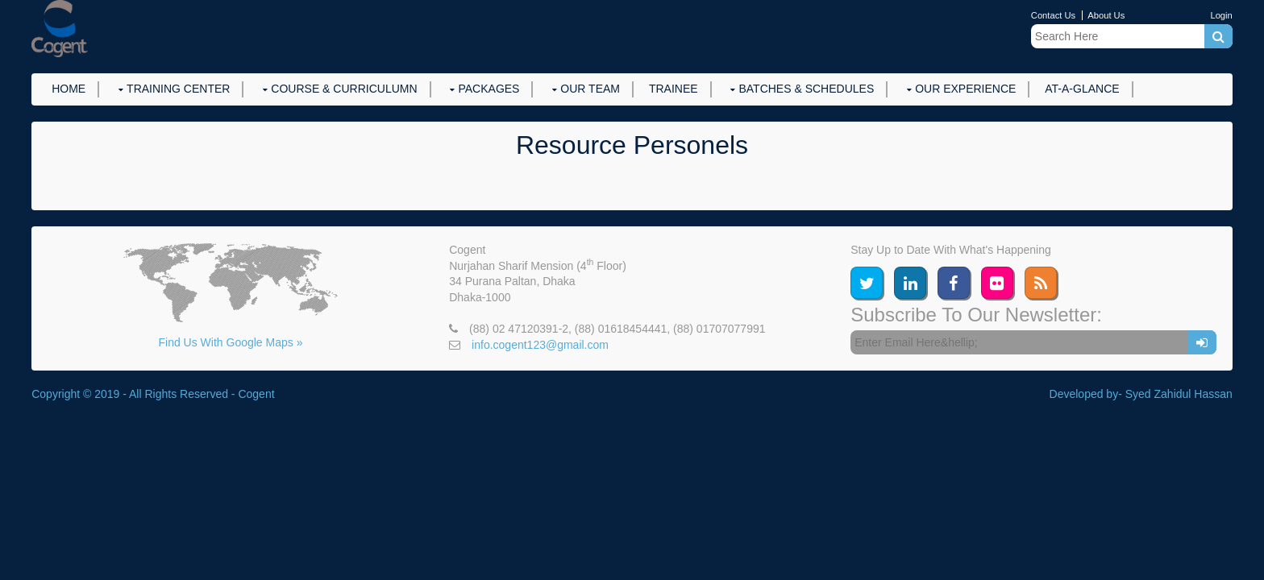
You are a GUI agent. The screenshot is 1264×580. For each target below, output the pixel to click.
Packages (488, 88)
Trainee (673, 88)
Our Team (590, 88)
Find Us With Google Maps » (230, 342)
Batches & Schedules (806, 88)
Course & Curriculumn (344, 88)
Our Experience (965, 88)
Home (68, 88)
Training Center (178, 88)
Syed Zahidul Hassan (1179, 393)
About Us (1106, 15)
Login (1221, 15)
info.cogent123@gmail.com (540, 344)
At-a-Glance (1082, 88)
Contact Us (1053, 15)
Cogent (256, 393)
